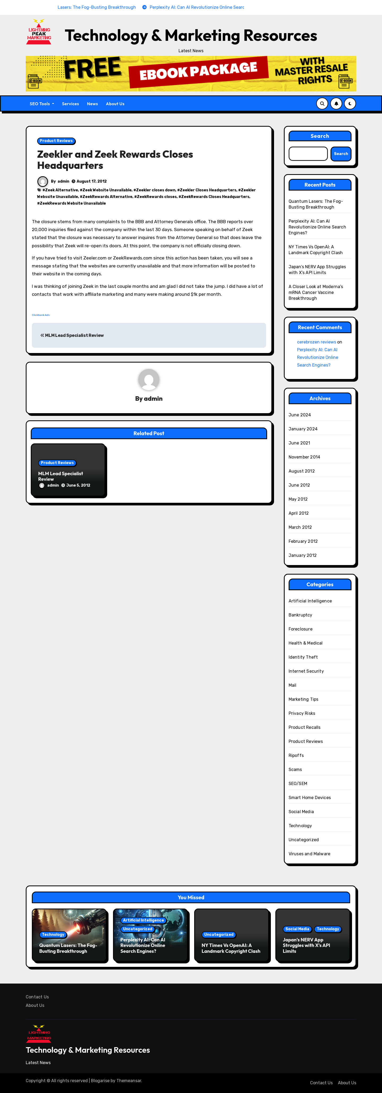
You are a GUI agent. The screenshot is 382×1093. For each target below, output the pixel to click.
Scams (295, 769)
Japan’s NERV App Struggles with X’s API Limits (306, 945)
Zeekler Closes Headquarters (208, 190)
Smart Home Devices (310, 797)
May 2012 (298, 499)
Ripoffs (296, 755)
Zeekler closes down (155, 190)
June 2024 (300, 414)
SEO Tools (42, 103)
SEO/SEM (298, 783)
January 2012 (303, 555)
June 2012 (299, 485)
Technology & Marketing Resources (191, 35)
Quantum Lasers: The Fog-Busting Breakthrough (68, 948)
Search (320, 136)
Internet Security (306, 671)
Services (70, 103)
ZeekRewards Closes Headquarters (215, 197)
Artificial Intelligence (310, 600)
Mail (293, 685)
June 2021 (299, 443)
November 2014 (304, 457)
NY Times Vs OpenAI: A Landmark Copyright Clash (231, 948)
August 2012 (302, 471)
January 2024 (303, 428)
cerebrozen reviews (316, 342)
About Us (115, 103)
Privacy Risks (302, 713)
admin (63, 181)
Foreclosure (300, 629)
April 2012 (299, 513)
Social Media (301, 811)
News (92, 103)
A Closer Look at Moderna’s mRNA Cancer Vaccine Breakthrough (316, 292)
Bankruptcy (300, 615)
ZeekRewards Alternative (107, 197)
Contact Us (37, 996)
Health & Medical (306, 643)
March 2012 (300, 527)
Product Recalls (305, 727)
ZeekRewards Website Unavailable (73, 203)
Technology (300, 825)
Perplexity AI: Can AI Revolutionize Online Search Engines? (317, 227)
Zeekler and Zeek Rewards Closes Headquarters (115, 159)
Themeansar (128, 1080)
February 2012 (303, 541)
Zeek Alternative (61, 190)
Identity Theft (303, 657)
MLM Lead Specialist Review (72, 335)
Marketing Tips (304, 699)
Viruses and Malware (310, 853)
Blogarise (100, 1080)
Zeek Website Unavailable (107, 190)
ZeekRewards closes (157, 197)
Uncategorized (304, 839)
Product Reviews (56, 141)
